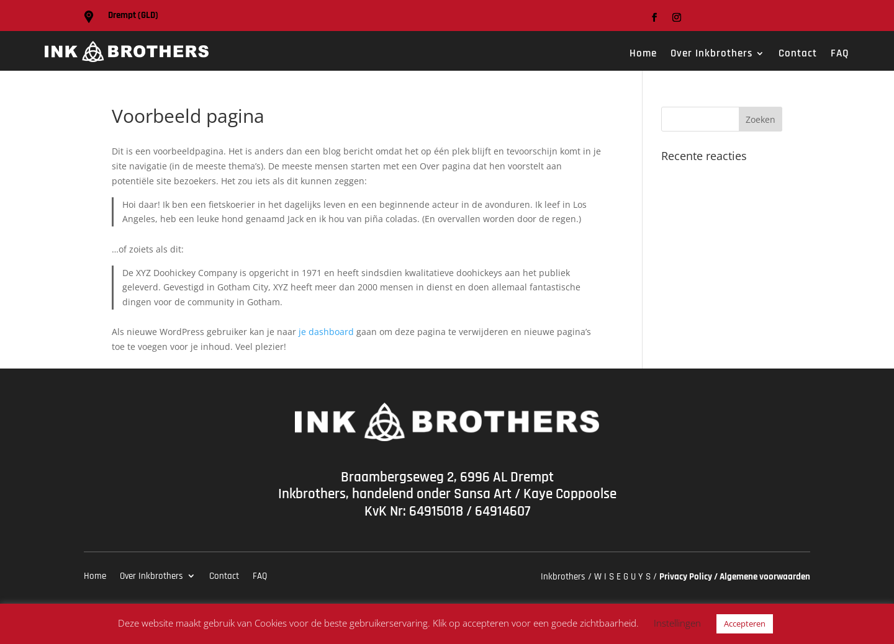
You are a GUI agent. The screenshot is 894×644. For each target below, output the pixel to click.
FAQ (840, 54)
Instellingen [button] (677, 623)
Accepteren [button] (744, 623)
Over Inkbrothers (711, 54)
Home (643, 54)
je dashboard (326, 332)
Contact (798, 54)
